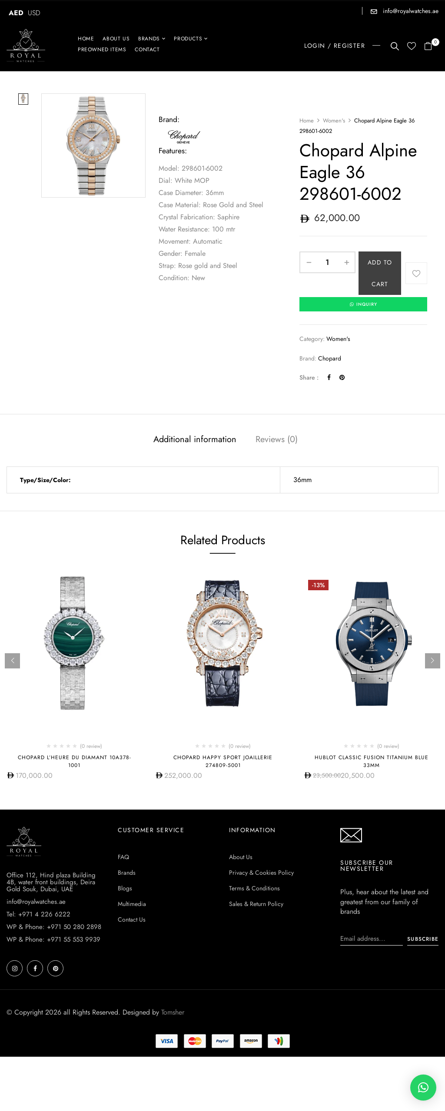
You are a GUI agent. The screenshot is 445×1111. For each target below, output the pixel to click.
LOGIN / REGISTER (334, 45)
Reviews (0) (277, 439)
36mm (302, 480)
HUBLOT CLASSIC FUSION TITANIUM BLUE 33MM (371, 762)
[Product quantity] (327, 262)
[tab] (194, 441)
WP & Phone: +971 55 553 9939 (53, 940)
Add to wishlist (416, 273)
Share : (309, 378)
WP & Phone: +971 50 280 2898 (54, 927)
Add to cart (380, 273)
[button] (431, 46)
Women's (334, 120)
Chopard (329, 358)
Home (306, 120)
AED (16, 13)
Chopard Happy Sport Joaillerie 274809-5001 (222, 762)
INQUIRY (363, 304)
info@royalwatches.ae (409, 11)
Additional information (194, 439)
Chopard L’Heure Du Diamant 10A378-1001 (74, 762)
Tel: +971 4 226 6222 (38, 914)
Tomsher (172, 1013)
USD (34, 13)
